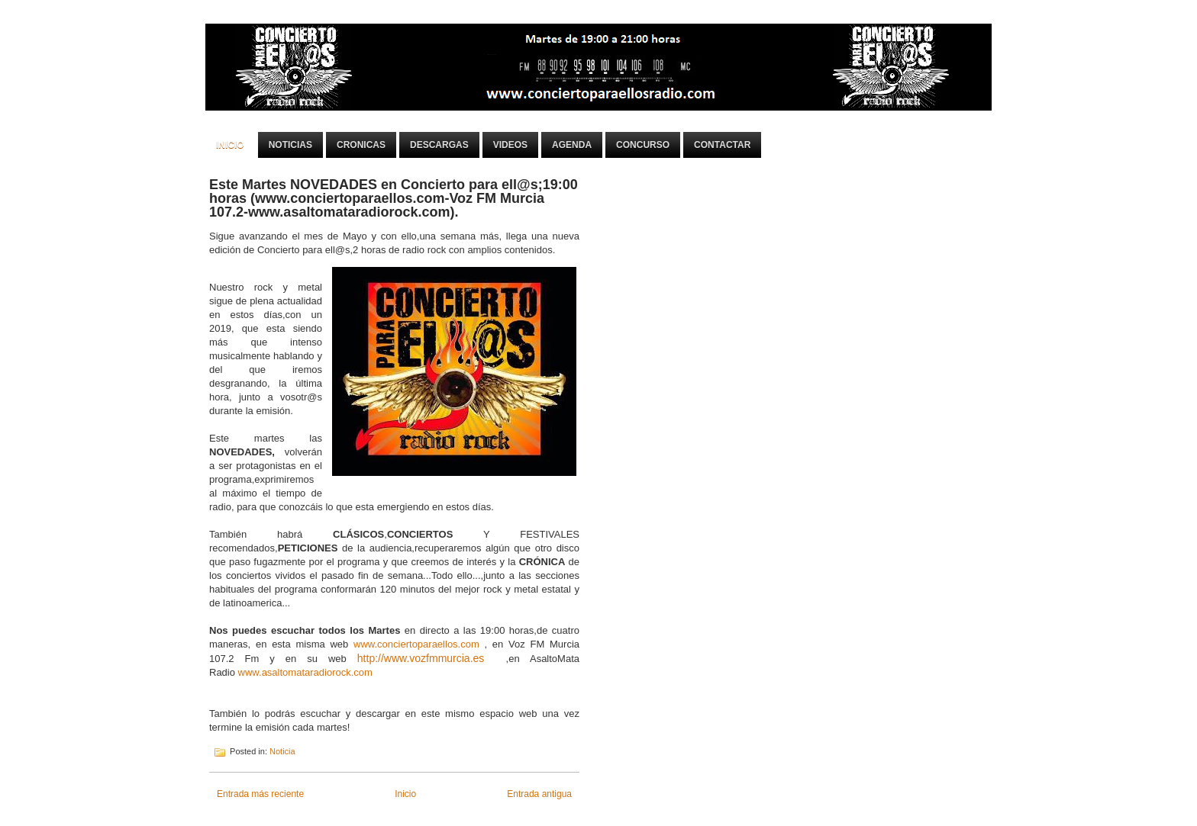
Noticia (282, 751)
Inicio (230, 145)
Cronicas (361, 145)
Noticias (290, 145)
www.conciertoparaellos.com (416, 644)
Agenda (572, 145)
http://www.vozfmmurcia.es (421, 658)
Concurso (642, 145)
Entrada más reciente (260, 794)
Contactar (722, 145)
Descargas (439, 145)
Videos (510, 145)
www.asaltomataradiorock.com (305, 672)
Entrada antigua (539, 794)
